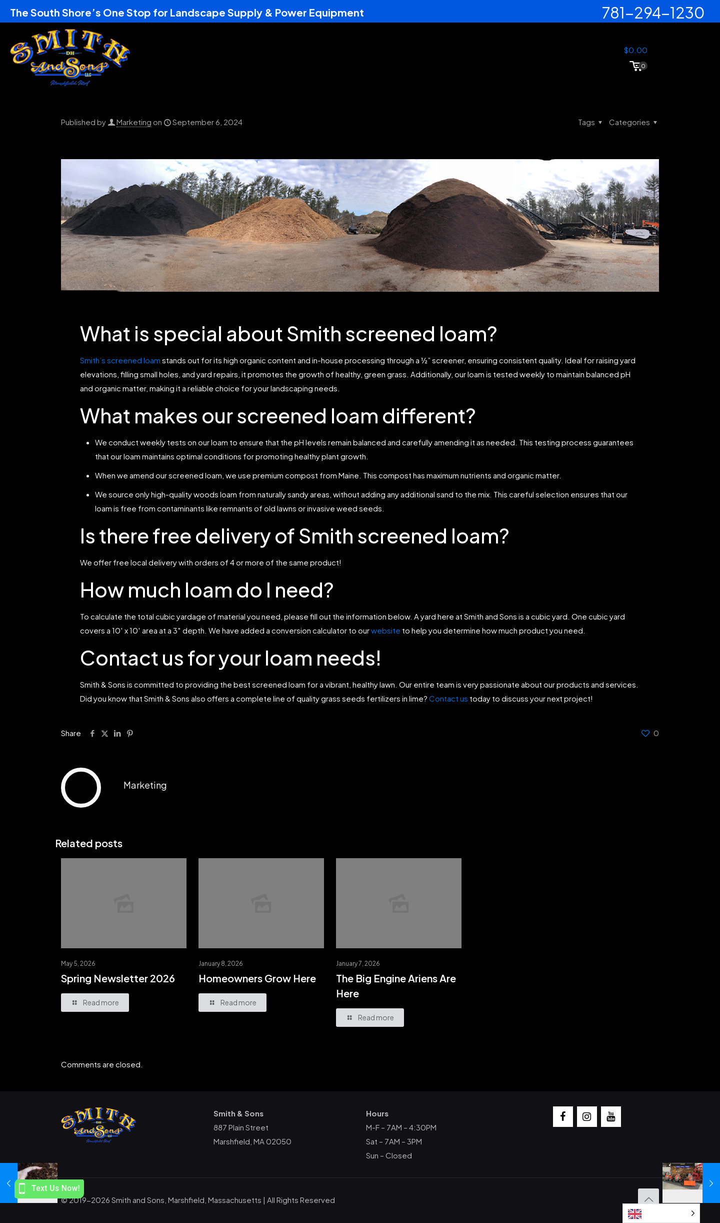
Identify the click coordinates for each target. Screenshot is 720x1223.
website (385, 630)
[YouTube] (611, 1116)
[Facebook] (563, 1116)
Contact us (448, 698)
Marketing (134, 122)
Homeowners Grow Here (257, 978)
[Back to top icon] (648, 1198)
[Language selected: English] (661, 1213)
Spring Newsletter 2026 (118, 978)
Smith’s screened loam (120, 360)
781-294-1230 (653, 12)
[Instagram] (587, 1116)
